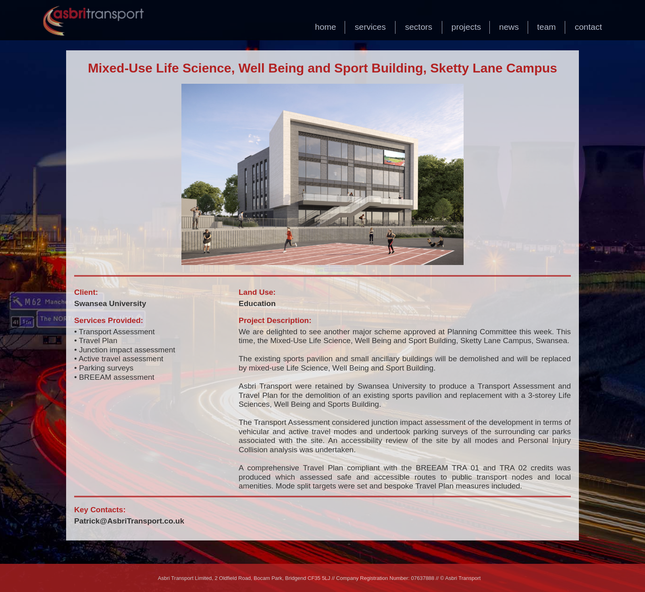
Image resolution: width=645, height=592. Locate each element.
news (509, 26)
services (370, 26)
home (325, 26)
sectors (419, 26)
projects (466, 26)
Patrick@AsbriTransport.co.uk (129, 521)
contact (588, 26)
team (546, 26)
